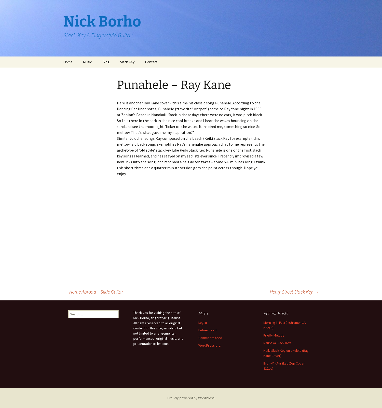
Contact (151, 62)
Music (87, 62)
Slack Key (127, 62)
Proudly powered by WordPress (191, 398)
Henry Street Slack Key (294, 292)
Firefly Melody (273, 335)
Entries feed (207, 330)
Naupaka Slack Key (277, 343)
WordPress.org (209, 345)
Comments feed (210, 338)
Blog (105, 62)
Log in (202, 322)
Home (67, 62)
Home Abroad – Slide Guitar (93, 292)
